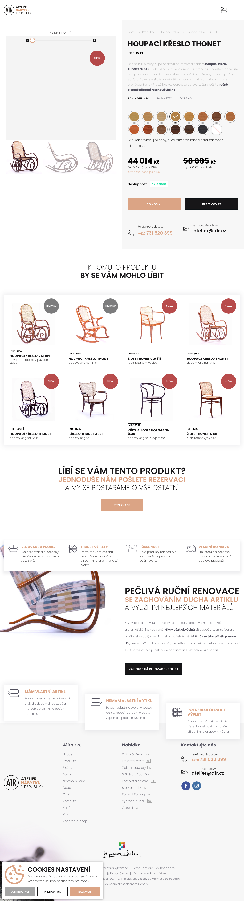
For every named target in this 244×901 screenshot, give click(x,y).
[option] (24, 157)
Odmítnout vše (20, 891)
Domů (132, 32)
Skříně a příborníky (136, 774)
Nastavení (84, 891)
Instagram (196, 785)
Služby (67, 768)
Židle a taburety (134, 768)
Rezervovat (211, 204)
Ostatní (128, 808)
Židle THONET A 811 (202, 434)
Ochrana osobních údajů (149, 873)
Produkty (148, 32)
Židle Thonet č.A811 (144, 359)
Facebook (185, 785)
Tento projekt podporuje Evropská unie (103, 873)
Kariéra (68, 808)
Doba (67, 788)
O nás (67, 794)
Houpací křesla (170, 32)
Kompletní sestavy (136, 781)
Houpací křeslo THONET (89, 359)
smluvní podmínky (110, 884)
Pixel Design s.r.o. (164, 868)
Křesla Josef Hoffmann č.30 (149, 432)
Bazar (67, 774)
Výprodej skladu (134, 801)
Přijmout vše (52, 891)
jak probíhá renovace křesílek (153, 669)
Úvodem (69, 754)
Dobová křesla (133, 754)
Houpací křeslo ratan (30, 356)
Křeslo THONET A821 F (87, 434)
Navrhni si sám (74, 781)
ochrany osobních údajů (164, 878)
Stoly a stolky (132, 788)
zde (91, 881)
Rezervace (122, 505)
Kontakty (69, 801)
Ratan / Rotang (134, 794)
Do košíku (154, 204)
